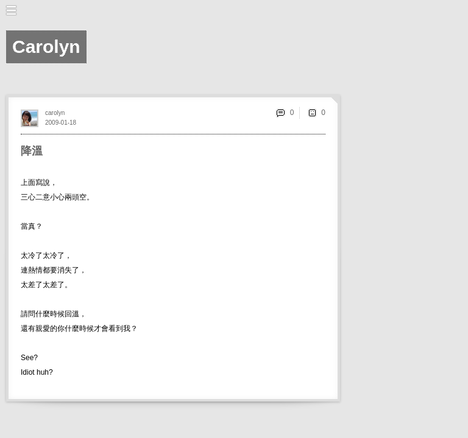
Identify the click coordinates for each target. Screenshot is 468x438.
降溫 (32, 151)
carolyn (55, 112)
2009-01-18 (60, 122)
